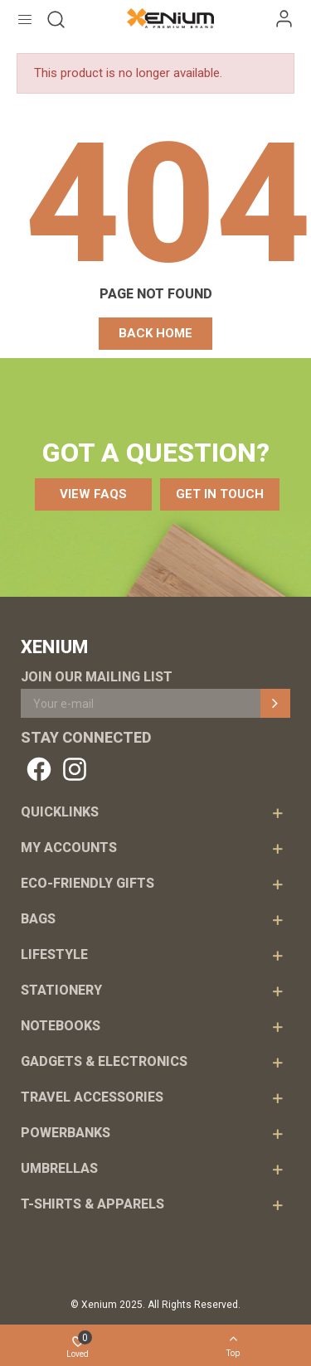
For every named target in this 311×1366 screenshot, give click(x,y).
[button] (155, 333)
